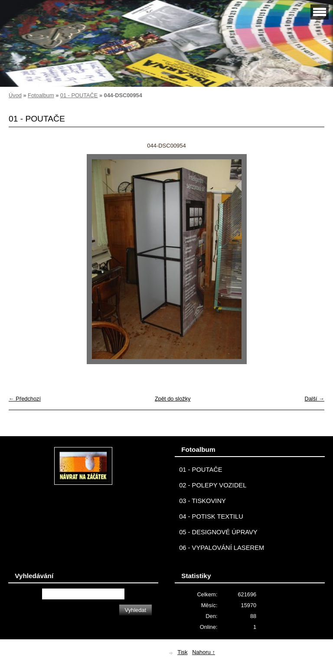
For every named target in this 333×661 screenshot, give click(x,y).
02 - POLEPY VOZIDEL (212, 485)
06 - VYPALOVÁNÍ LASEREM (221, 547)
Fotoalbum (41, 95)
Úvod (15, 95)
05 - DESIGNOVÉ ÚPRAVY (218, 532)
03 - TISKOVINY (202, 500)
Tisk (182, 652)
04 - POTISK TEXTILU (211, 516)
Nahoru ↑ (203, 652)
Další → (314, 398)
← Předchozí (25, 398)
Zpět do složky (173, 398)
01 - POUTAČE (79, 95)
